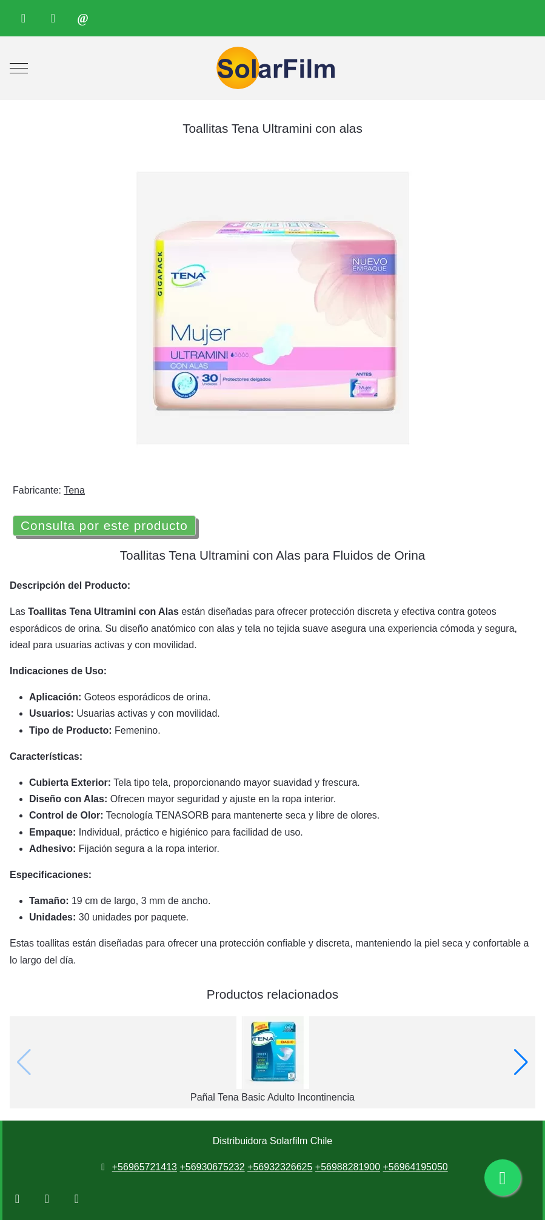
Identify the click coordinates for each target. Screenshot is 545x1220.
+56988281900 (347, 1167)
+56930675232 (211, 1167)
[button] (521, 1062)
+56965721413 (144, 1167)
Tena (74, 490)
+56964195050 (415, 1167)
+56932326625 (279, 1167)
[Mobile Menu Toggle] (19, 68)
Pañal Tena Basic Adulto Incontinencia (272, 1097)
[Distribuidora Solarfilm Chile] (273, 68)
